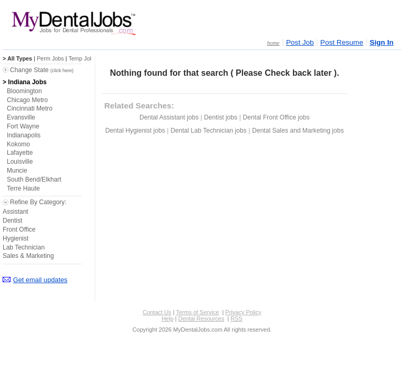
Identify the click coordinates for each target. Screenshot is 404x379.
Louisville (20, 161)
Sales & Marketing (28, 256)
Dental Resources (201, 318)
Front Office (19, 229)
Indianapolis (24, 135)
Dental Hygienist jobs (135, 130)
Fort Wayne (23, 126)
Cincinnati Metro (30, 108)
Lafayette (20, 152)
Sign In (381, 42)
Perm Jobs (50, 58)
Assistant (15, 211)
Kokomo (18, 144)
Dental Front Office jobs (276, 117)
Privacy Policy (243, 312)
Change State (42, 70)
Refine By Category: (38, 202)
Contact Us (157, 312)
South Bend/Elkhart (34, 179)
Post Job (300, 42)
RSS (236, 318)
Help (167, 318)
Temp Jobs (82, 58)
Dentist (12, 220)
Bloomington (24, 91)
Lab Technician (24, 247)
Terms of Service (197, 312)
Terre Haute (23, 188)
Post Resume (341, 42)
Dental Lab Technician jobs (208, 130)
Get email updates (40, 280)
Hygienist (15, 238)
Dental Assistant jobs (168, 117)
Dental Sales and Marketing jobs (298, 130)
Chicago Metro (27, 100)
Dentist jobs (220, 117)
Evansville (21, 117)
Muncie (17, 170)
